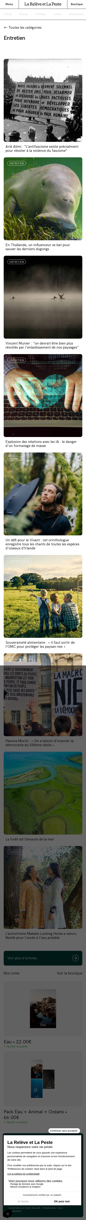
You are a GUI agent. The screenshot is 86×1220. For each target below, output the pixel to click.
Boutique (77, 4)
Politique (40, 14)
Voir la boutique (69, 973)
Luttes (57, 14)
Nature (23, 14)
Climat (8, 14)
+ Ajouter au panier (16, 1046)
